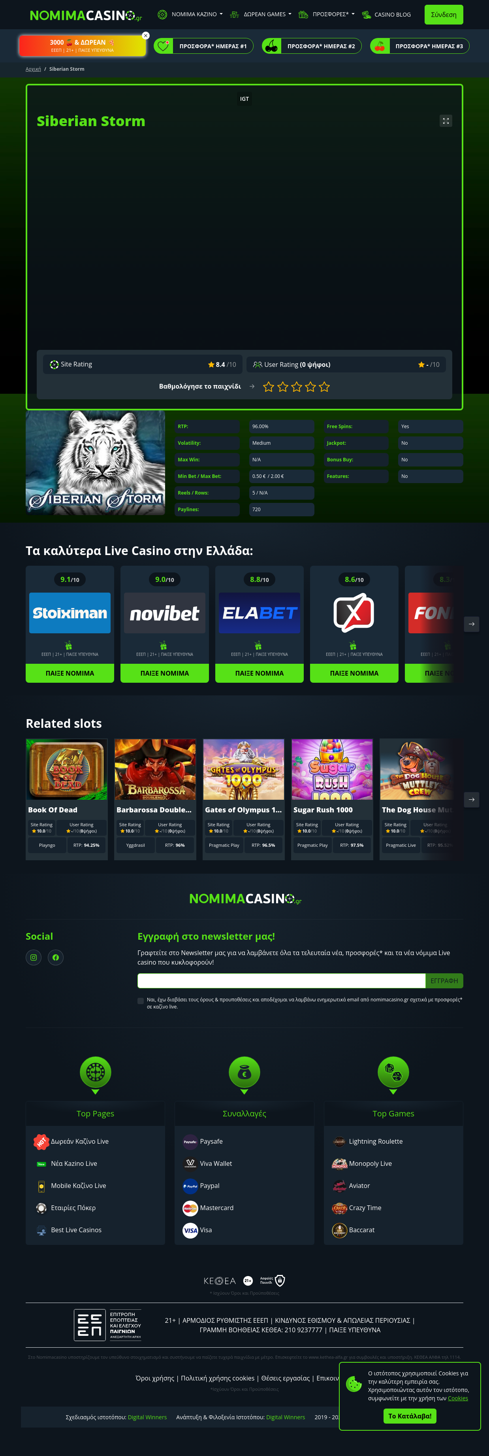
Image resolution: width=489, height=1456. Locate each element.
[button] (82, 46)
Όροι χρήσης (155, 1378)
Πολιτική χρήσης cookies (217, 1378)
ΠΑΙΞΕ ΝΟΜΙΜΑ (70, 673)
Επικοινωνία (334, 1378)
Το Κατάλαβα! (410, 1416)
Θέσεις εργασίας (285, 1378)
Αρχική (33, 69)
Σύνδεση (444, 14)
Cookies (458, 1398)
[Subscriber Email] (281, 980)
